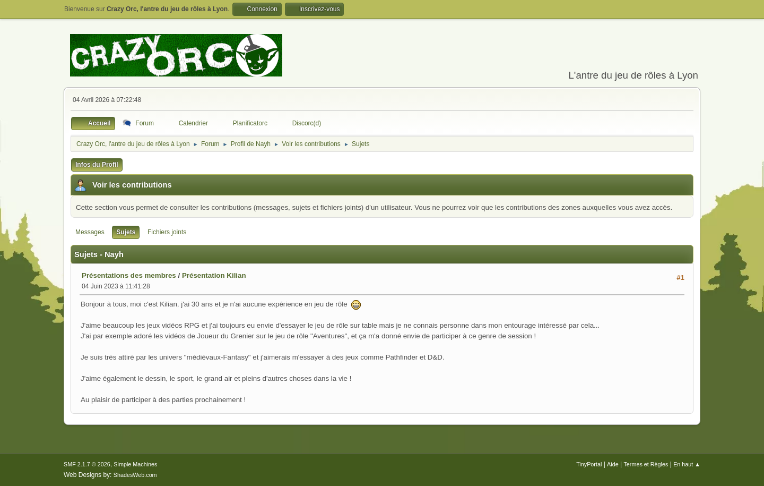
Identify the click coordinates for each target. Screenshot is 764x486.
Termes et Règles (645, 464)
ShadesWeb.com (135, 475)
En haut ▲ (686, 464)
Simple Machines (135, 464)
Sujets (125, 232)
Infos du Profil (96, 164)
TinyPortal (589, 464)
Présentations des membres (129, 275)
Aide (613, 464)
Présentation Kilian (214, 275)
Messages (90, 232)
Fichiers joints (166, 232)
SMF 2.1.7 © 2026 (87, 464)
